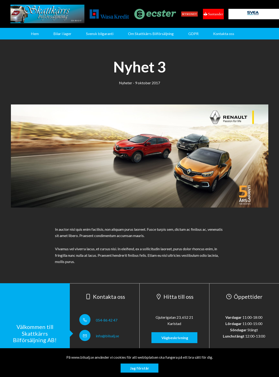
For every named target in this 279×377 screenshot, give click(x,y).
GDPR (193, 33)
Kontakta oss (223, 33)
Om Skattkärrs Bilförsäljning (151, 33)
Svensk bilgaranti (99, 33)
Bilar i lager (62, 33)
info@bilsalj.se (99, 336)
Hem (35, 33)
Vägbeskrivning (174, 337)
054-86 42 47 (98, 320)
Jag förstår (139, 368)
